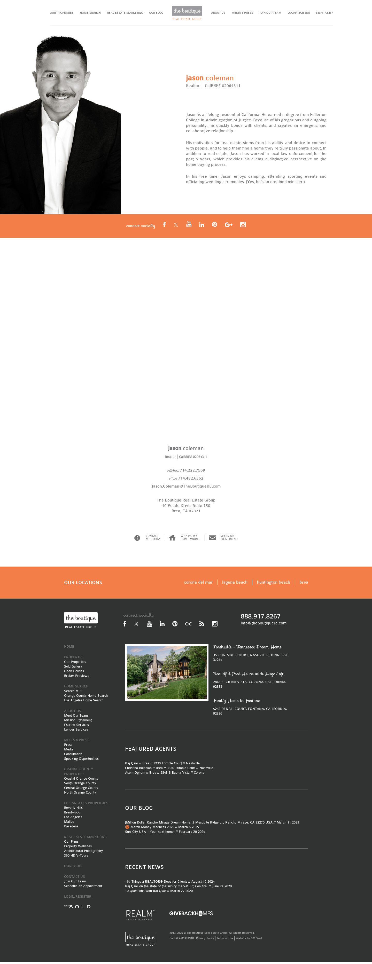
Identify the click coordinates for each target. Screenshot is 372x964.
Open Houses (74, 673)
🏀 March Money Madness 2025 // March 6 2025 (162, 829)
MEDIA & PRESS (242, 12)
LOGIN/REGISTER (299, 12)
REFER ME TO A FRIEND (229, 540)
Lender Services (76, 731)
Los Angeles (73, 819)
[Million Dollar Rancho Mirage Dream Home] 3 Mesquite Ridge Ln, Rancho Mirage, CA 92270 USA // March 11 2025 (212, 824)
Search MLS (73, 693)
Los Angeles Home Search (83, 702)
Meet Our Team (76, 717)
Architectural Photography (83, 853)
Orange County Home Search (86, 698)
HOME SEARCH (90, 12)
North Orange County (80, 794)
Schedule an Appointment (83, 888)
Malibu (69, 824)
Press (68, 747)
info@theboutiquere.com (263, 625)
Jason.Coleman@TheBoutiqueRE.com (186, 488)
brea (304, 584)
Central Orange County (81, 790)
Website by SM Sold (249, 940)
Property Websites (78, 848)
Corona (199, 775)
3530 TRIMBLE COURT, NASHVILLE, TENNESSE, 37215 (252, 655)
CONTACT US (74, 879)
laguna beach (234, 584)
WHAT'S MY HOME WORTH (190, 540)
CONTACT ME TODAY (153, 540)
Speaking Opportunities (81, 761)
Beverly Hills (73, 810)
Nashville (193, 765)
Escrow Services (76, 727)
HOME (69, 648)
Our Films (71, 843)
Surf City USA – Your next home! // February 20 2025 (165, 834)
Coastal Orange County (81, 780)
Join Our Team (75, 883)
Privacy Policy (205, 940)
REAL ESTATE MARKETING (125, 12)
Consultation (73, 756)
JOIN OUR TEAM (270, 12)
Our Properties (75, 664)
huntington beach (273, 584)
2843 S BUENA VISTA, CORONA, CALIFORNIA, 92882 (252, 682)
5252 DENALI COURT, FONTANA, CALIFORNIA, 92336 (252, 708)
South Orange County (80, 785)
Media (68, 751)
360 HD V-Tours (76, 857)
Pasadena (71, 828)
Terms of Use (224, 940)
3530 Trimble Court (167, 765)
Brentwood (72, 814)
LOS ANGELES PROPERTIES (86, 805)
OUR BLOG (156, 12)
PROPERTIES (74, 659)
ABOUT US (218, 12)
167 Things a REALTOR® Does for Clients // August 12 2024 (170, 883)
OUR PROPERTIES (62, 12)
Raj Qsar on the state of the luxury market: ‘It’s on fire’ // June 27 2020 (178, 888)
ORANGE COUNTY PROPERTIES (78, 773)
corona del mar (198, 584)
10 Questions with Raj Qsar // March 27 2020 (159, 893)
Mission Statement (78, 722)
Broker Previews (76, 678)
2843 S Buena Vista (175, 775)
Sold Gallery (73, 668)
